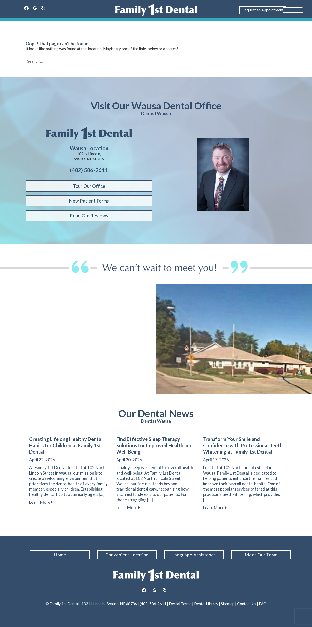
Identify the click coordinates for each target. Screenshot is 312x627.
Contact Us (246, 603)
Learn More (41, 502)
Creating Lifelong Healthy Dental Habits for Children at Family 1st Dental (66, 445)
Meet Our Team (261, 554)
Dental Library (206, 603)
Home (60, 554)
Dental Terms (180, 603)
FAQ (263, 603)
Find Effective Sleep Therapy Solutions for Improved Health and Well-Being (154, 445)
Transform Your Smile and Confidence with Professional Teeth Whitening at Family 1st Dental (243, 445)
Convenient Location (127, 554)
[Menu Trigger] (293, 9)
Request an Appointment (262, 10)
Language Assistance (194, 554)
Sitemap (227, 603)
